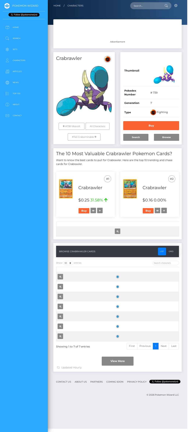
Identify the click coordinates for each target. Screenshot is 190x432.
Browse (166, 137)
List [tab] (162, 266)
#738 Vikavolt (71, 126)
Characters (75, 5)
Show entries (68, 277)
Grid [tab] (171, 266)
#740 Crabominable (84, 136)
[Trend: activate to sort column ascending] (133, 227)
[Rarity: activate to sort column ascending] (94, 227)
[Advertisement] (24, 147)
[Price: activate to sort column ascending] (114, 227)
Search (136, 137)
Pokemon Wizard (25, 5)
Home (57, 5)
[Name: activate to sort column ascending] (83, 287)
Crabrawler (80, 303)
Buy (151, 125)
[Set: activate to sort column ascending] (76, 227)
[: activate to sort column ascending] (62, 227)
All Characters (97, 126)
